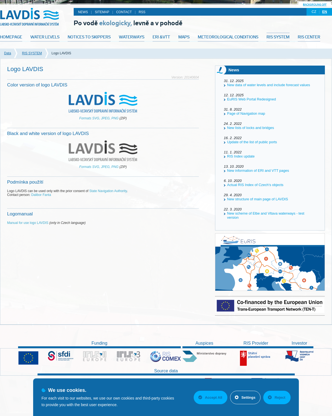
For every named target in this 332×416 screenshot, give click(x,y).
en (324, 12)
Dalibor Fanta (41, 195)
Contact (124, 12)
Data (7, 53)
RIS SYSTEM (32, 53)
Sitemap (102, 12)
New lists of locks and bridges (250, 128)
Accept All (210, 397)
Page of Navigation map (246, 113)
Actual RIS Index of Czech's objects (255, 185)
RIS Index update (240, 156)
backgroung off (315, 4)
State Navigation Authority (108, 191)
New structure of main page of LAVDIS (257, 199)
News (83, 12)
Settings (245, 397)
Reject (276, 397)
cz (313, 12)
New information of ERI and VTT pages (258, 170)
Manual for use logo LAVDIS (27, 223)
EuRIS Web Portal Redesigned (251, 99)
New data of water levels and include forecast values (268, 85)
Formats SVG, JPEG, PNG (98, 118)
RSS (142, 12)
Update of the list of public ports (252, 142)
